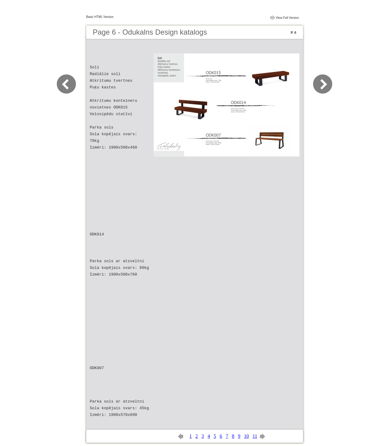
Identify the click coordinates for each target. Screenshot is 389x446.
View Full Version (287, 17)
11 (255, 436)
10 (246, 436)
